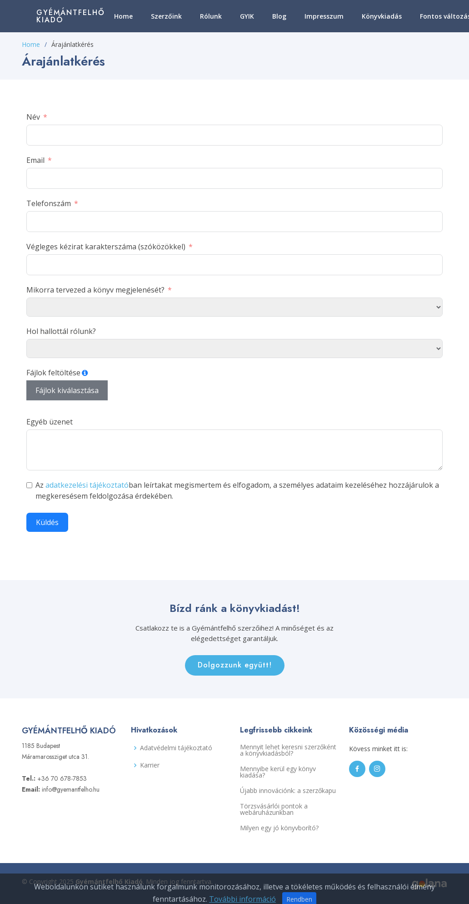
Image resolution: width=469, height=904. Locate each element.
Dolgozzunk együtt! (235, 665)
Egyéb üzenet (49, 422)
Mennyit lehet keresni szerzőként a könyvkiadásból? (288, 750)
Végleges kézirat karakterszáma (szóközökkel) (105, 247)
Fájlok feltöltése (53, 373)
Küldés (47, 522)
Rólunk (211, 16)
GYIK (247, 16)
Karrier (150, 765)
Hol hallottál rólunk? (61, 331)
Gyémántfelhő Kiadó (70, 16)
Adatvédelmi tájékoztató (176, 748)
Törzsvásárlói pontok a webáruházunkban (274, 809)
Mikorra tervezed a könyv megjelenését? (95, 290)
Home (123, 16)
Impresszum (324, 16)
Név (33, 117)
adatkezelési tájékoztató (87, 485)
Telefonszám (48, 203)
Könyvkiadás (382, 16)
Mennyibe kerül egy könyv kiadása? (278, 772)
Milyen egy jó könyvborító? (279, 828)
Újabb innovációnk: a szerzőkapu (288, 791)
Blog (279, 16)
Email (35, 160)
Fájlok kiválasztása (67, 390)
